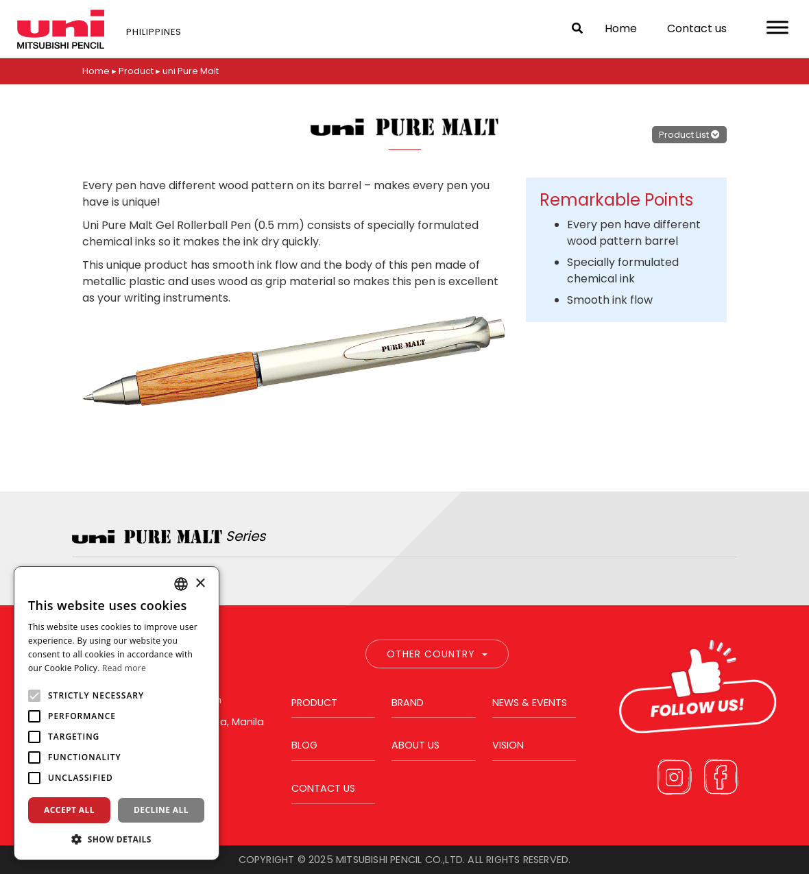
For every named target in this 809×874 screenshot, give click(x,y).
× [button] (200, 584)
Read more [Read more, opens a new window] (124, 668)
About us (415, 745)
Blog (304, 745)
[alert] (116, 713)
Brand (407, 702)
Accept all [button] (69, 810)
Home (621, 28)
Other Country (437, 654)
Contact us (697, 28)
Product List (689, 134)
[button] (116, 839)
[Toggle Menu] (777, 27)
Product (314, 702)
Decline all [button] (161, 810)
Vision (508, 745)
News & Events (529, 702)
